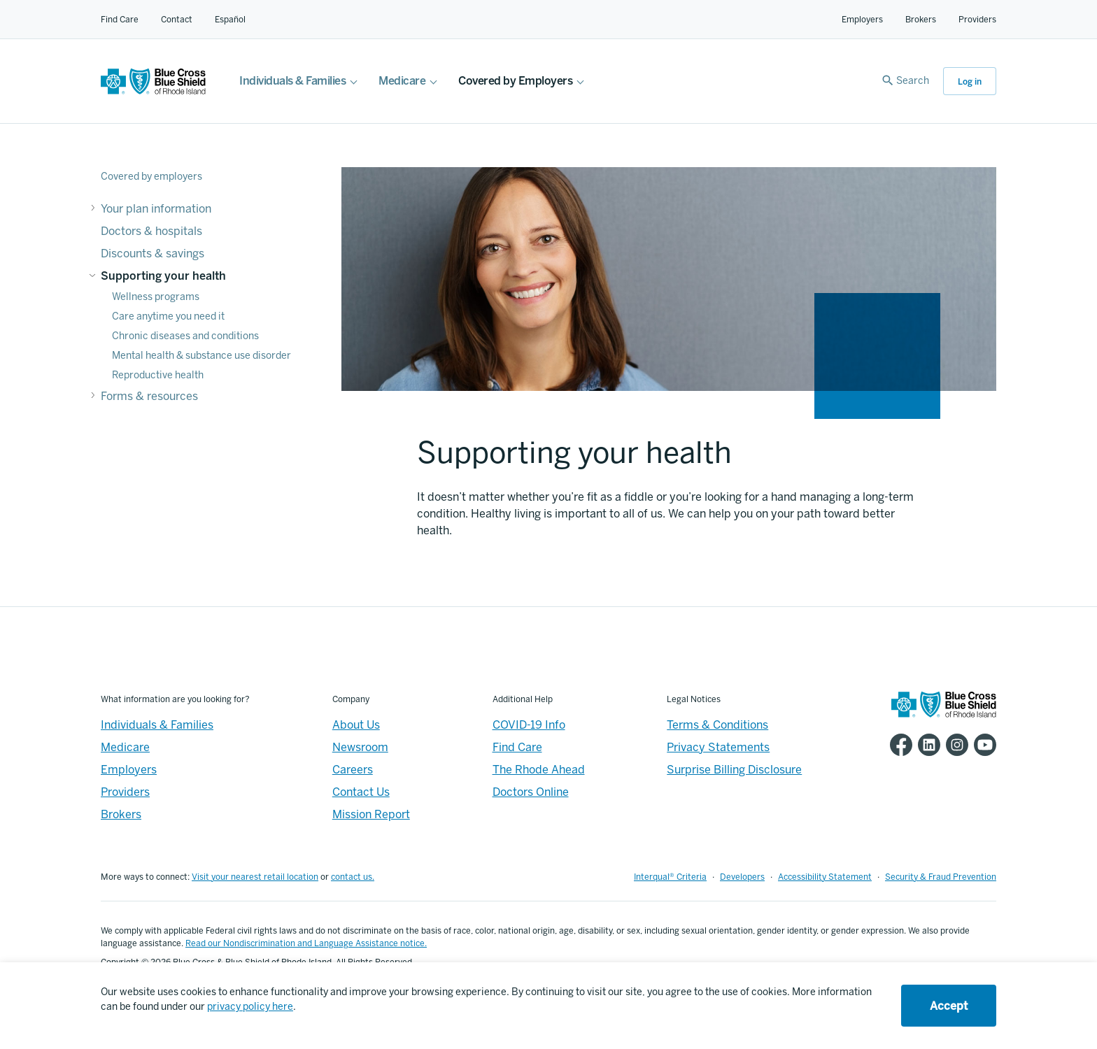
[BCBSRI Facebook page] (898, 745)
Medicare (401, 80)
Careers (352, 769)
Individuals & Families (292, 80)
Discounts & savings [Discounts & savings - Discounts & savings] (152, 253)
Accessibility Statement (825, 877)
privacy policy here (250, 1007)
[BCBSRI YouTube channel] (982, 745)
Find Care (120, 19)
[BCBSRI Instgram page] (954, 745)
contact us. (352, 877)
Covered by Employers (515, 80)
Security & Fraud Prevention (940, 877)
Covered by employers (151, 177)
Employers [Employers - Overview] (129, 769)
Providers (977, 19)
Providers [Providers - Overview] (125, 792)
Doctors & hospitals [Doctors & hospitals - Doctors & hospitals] (151, 231)
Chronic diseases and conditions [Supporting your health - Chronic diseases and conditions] (185, 336)
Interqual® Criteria (670, 877)
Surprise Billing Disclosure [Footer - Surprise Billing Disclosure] (734, 769)
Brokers (920, 19)
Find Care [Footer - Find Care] (517, 747)
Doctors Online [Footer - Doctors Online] (531, 792)
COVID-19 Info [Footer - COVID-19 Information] (529, 725)
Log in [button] (970, 82)
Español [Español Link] (230, 19)
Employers (862, 19)
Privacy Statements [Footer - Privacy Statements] (718, 747)
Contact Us (361, 792)
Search (912, 81)
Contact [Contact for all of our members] (176, 19)
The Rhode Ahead (539, 769)
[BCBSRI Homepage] (153, 90)
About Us (356, 725)
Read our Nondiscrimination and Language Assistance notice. (306, 943)
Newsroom (360, 747)
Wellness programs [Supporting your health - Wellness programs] (155, 297)
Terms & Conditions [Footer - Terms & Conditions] (717, 725)
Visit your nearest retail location (255, 877)
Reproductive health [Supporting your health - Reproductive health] (158, 375)
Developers (742, 877)
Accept (949, 1006)
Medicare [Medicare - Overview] (125, 747)
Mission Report (371, 814)
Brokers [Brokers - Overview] (121, 814)
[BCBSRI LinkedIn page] (926, 745)
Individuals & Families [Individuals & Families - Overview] (157, 725)
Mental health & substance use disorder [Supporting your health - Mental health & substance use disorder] (201, 356)
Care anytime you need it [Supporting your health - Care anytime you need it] (168, 316)
